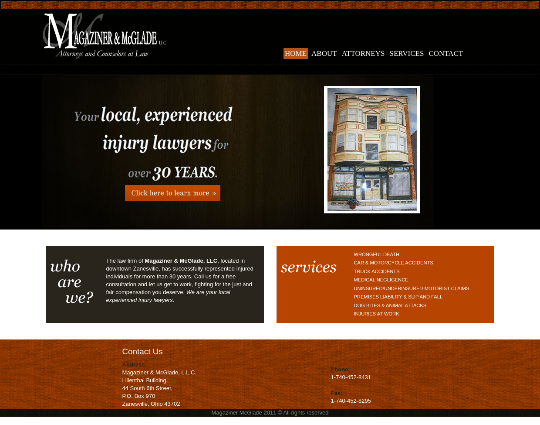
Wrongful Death (376, 254)
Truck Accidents (377, 271)
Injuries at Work (376, 313)
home (296, 53)
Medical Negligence (381, 279)
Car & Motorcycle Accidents (393, 262)
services (407, 53)
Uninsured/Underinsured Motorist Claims (411, 288)
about (324, 53)
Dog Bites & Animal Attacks (390, 305)
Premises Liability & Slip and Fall (398, 296)
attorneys (363, 53)
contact (446, 53)
